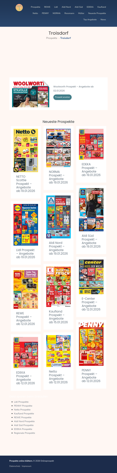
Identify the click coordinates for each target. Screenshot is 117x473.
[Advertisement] (58, 60)
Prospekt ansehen (62, 97)
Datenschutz (14, 466)
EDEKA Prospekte (23, 429)
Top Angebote (90, 19)
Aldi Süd (79, 7)
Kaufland (101, 7)
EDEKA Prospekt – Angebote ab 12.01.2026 (25, 378)
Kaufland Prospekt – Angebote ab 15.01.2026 (58, 316)
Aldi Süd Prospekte (24, 425)
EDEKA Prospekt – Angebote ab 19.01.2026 (91, 169)
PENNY (45, 13)
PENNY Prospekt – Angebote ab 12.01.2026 (91, 375)
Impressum (26, 466)
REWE (47, 7)
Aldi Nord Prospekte (24, 421)
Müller (81, 13)
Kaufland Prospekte (24, 413)
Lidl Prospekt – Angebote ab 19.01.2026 (25, 253)
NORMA (56, 13)
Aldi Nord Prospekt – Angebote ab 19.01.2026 (58, 248)
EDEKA (90, 7)
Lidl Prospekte (21, 401)
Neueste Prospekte (97, 13)
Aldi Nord (66, 7)
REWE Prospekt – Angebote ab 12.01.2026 (25, 318)
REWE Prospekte (23, 417)
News (103, 19)
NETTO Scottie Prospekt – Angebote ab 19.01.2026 (25, 184)
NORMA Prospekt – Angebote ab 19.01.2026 (58, 177)
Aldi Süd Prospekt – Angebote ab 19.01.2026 (91, 241)
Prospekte (35, 7)
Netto (35, 13)
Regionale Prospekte (24, 433)
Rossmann (69, 13)
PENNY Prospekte (23, 405)
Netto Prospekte (22, 409)
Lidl (56, 7)
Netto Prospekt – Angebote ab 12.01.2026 (58, 376)
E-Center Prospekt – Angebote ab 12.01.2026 (91, 304)
